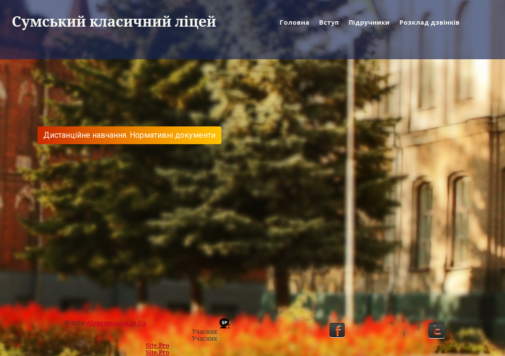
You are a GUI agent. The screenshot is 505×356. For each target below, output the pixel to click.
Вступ (329, 22)
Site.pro (158, 345)
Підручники (369, 22)
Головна (294, 22)
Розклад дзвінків (429, 22)
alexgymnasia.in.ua (116, 323)
